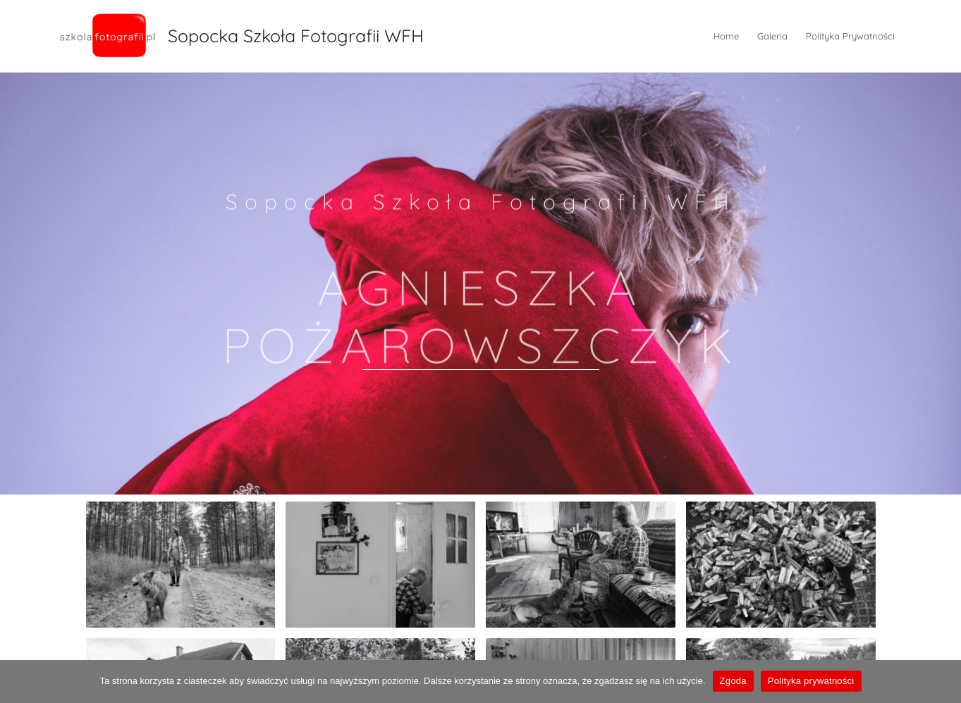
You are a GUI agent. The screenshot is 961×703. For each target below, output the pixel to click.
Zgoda (733, 681)
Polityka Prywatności (850, 36)
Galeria (772, 36)
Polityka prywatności (811, 681)
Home (726, 36)
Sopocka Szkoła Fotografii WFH (296, 35)
